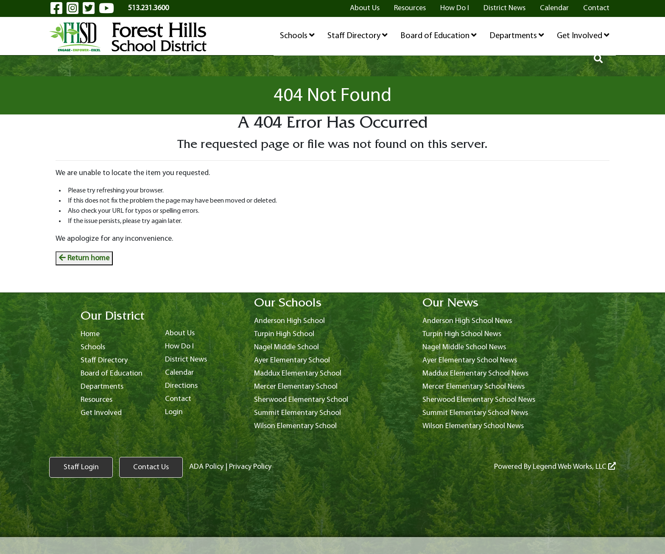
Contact (596, 8)
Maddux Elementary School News (475, 374)
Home (90, 334)
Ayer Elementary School (292, 360)
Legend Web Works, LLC (574, 467)
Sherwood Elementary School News (478, 400)
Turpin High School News (461, 334)
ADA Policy (206, 467)
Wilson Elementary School (295, 426)
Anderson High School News (467, 321)
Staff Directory (357, 35)
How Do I (454, 8)
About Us (365, 8)
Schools (297, 35)
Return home (84, 258)
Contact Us (151, 467)
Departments (516, 35)
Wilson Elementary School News (473, 426)
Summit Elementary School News (475, 413)
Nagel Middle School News (464, 347)
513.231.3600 (148, 8)
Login (174, 412)
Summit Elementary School (297, 413)
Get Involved (583, 35)
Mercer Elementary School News (473, 387)
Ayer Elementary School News (469, 360)
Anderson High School (289, 321)
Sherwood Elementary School (301, 400)
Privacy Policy (250, 467)
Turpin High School (284, 334)
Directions (181, 386)
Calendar (554, 8)
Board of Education (438, 35)
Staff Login (81, 467)
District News (504, 8)
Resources (410, 8)
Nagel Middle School (286, 347)
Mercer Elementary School (296, 387)
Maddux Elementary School (297, 374)
